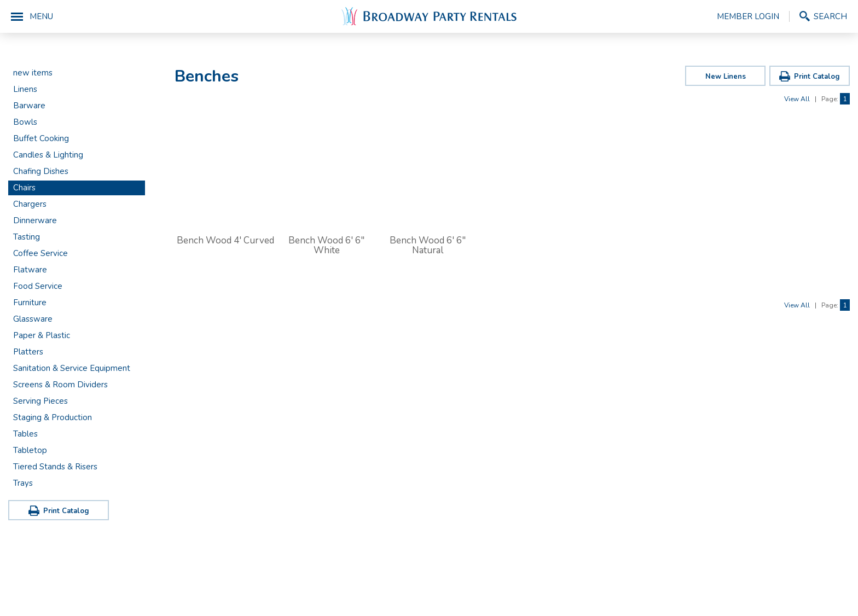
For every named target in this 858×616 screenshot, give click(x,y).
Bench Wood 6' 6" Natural (428, 245)
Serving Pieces (40, 401)
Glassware (33, 318)
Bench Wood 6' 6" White (326, 245)
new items (33, 72)
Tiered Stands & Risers (55, 466)
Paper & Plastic (41, 335)
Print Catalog (66, 511)
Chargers (30, 204)
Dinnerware (35, 220)
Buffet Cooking (41, 138)
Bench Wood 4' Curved (225, 240)
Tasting (26, 236)
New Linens (725, 77)
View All (797, 99)
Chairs (24, 187)
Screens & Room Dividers (60, 384)
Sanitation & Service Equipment (71, 368)
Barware (29, 105)
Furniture (30, 302)
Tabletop (30, 450)
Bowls (25, 122)
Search (830, 16)
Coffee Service (40, 253)
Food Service (37, 286)
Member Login (748, 16)
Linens (25, 89)
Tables (25, 433)
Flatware (30, 269)
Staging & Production (52, 417)
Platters (28, 351)
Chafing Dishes (40, 171)
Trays (23, 483)
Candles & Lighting (48, 154)
